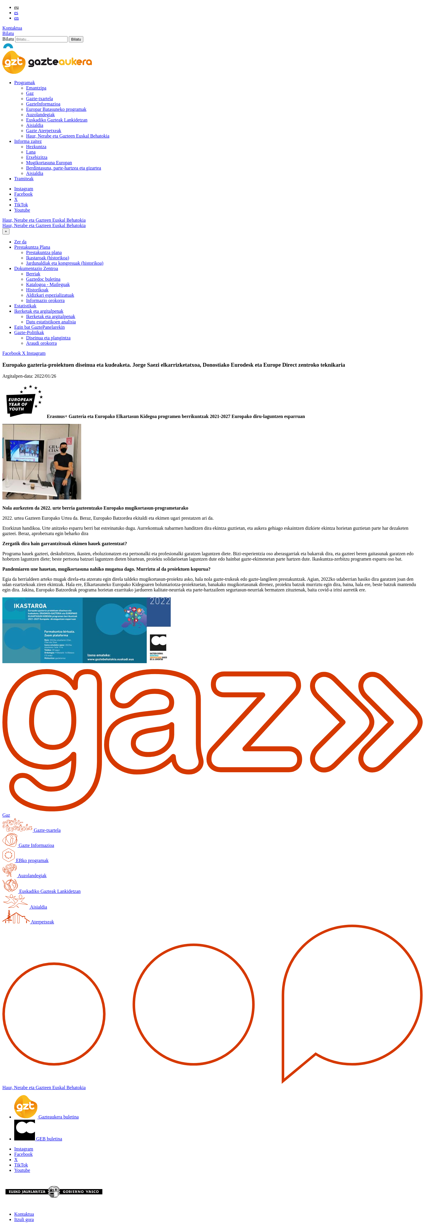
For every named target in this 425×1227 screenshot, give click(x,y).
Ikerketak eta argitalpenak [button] (38, 311)
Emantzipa (36, 87)
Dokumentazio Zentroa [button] (36, 268)
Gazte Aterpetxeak (43, 130)
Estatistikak (25, 305)
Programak (24, 82)
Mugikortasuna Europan (49, 162)
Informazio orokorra (45, 300)
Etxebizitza (36, 157)
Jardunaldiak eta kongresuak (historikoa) (64, 263)
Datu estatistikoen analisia (51, 321)
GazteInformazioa (43, 103)
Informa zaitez (28, 141)
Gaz (30, 93)
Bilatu (8, 33)
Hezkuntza (36, 146)
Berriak (33, 273)
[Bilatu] (41, 39)
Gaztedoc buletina (43, 279)
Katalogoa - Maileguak (48, 284)
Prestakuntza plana (44, 252)
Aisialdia (34, 125)
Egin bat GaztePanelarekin (39, 327)
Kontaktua (12, 28)
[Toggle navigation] (5, 231)
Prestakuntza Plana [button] (32, 247)
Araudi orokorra (41, 343)
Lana (31, 151)
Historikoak (37, 289)
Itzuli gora (24, 1219)
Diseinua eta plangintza (48, 337)
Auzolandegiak (40, 114)
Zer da (20, 241)
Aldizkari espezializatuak (50, 295)
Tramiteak (23, 178)
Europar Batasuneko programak (56, 109)
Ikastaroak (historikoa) (47, 257)
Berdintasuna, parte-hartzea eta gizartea (63, 167)
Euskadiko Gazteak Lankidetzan (56, 119)
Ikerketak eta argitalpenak (50, 316)
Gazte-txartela (39, 98)
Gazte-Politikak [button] (29, 332)
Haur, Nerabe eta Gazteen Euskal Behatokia (67, 135)
